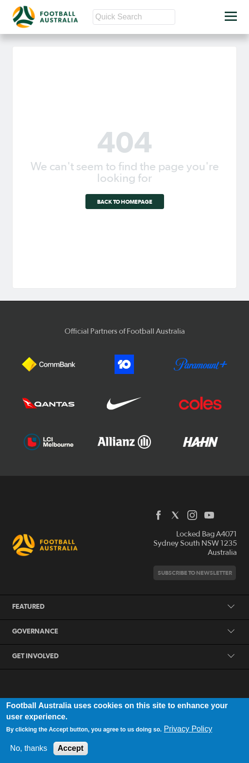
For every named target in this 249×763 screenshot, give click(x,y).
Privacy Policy (188, 729)
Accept (70, 748)
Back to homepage (124, 201)
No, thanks (28, 748)
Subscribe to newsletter (195, 572)
